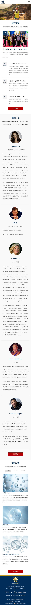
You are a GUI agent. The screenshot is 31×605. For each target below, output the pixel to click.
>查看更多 (15, 108)
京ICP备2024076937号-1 (9, 603)
